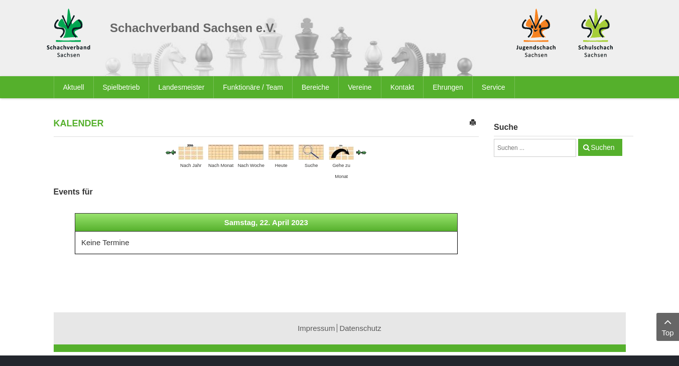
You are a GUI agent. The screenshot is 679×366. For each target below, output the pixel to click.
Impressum (316, 328)
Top (667, 326)
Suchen (602, 147)
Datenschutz (360, 328)
